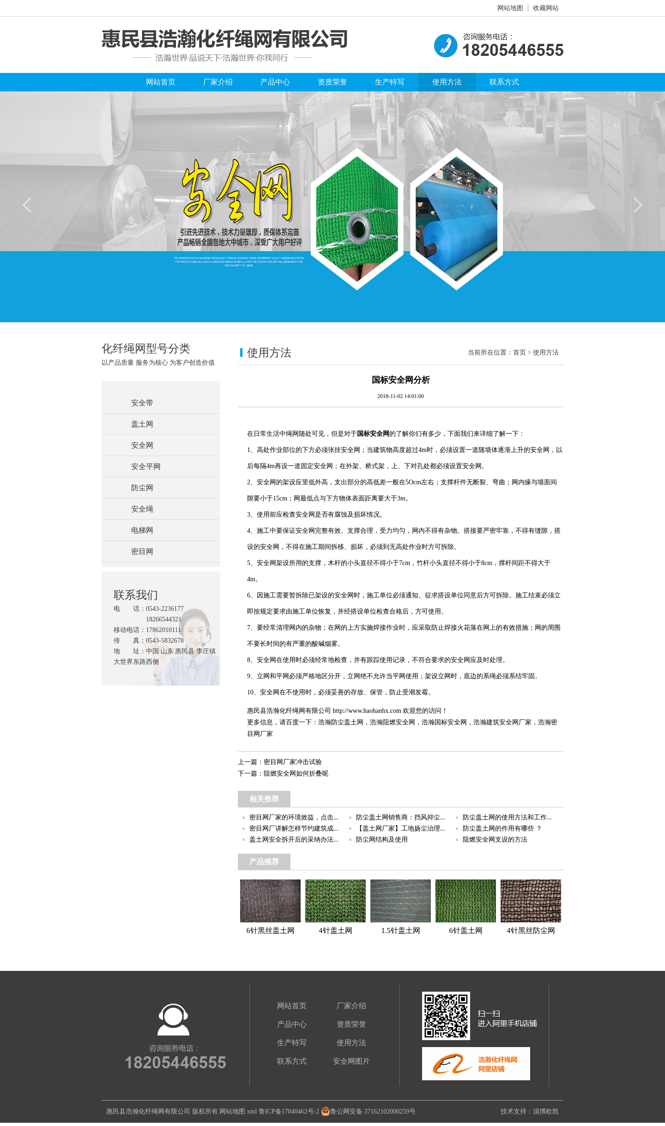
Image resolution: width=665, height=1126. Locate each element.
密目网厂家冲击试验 (293, 762)
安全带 (142, 403)
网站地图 (510, 8)
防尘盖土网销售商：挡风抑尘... (400, 817)
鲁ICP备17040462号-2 (289, 1111)
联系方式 (504, 82)
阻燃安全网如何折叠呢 (296, 773)
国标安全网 (373, 433)
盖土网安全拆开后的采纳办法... (294, 839)
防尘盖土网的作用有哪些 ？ (502, 828)
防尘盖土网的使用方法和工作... (507, 817)
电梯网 (142, 530)
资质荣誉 (332, 82)
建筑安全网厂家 (509, 722)
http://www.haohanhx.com (367, 710)
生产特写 (390, 82)
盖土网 (142, 424)
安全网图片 (351, 1061)
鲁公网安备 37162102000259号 (368, 1111)
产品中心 (275, 82)
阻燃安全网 (399, 722)
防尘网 (142, 488)
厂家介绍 (218, 82)
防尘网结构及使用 (382, 839)
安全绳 (142, 509)
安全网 (142, 445)
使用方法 (447, 82)
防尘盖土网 (347, 722)
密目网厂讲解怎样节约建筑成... (294, 828)
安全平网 (146, 466)
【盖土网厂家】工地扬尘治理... (400, 828)
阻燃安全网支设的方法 (495, 839)
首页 (519, 352)
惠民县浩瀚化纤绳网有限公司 (148, 1111)
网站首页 (160, 82)
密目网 (142, 551)
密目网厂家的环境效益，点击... (294, 817)
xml (252, 1111)
